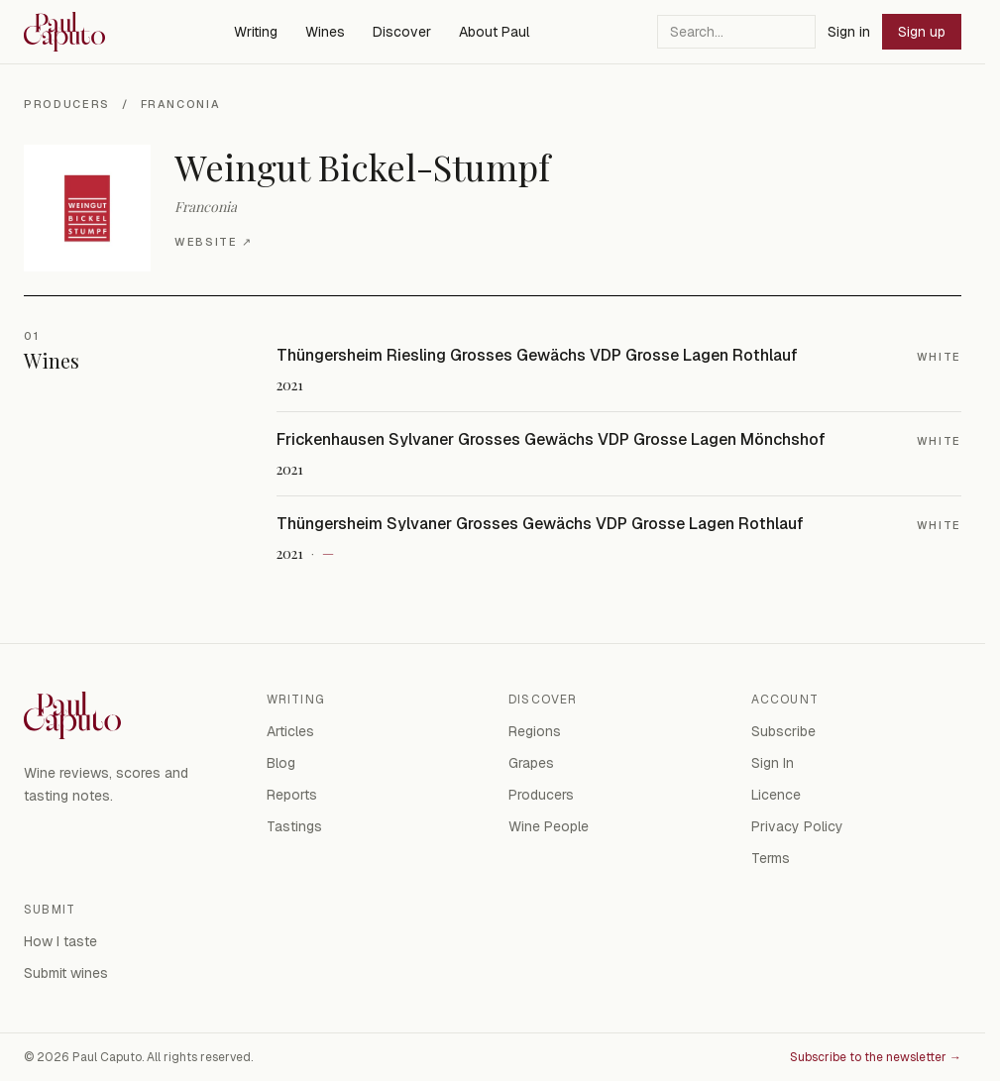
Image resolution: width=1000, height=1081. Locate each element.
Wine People (548, 826)
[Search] (736, 32)
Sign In (772, 763)
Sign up (921, 32)
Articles (290, 731)
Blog (281, 763)
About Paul (494, 32)
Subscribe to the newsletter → (875, 1057)
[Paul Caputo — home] (64, 32)
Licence (776, 795)
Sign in (849, 32)
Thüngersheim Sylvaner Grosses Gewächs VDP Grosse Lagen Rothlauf (540, 523)
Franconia (181, 104)
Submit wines (66, 973)
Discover (402, 32)
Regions (534, 731)
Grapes (531, 763)
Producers (67, 104)
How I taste (60, 941)
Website (213, 242)
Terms (770, 858)
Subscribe (783, 731)
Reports (292, 795)
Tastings (294, 826)
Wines (325, 32)
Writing (256, 32)
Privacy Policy (797, 826)
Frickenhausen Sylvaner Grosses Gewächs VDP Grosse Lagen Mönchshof (551, 439)
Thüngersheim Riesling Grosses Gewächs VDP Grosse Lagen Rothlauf (537, 355)
